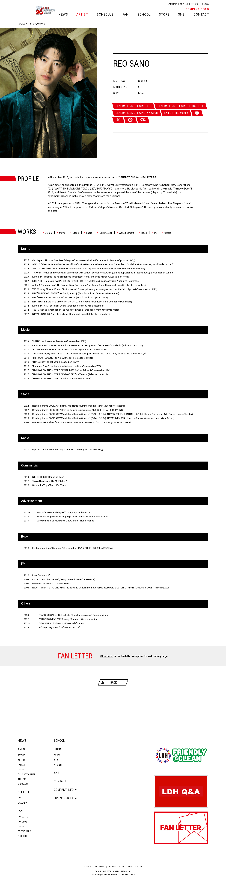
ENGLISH (184, 4)
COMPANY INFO (197, 9)
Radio (88, 233)
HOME (21, 24)
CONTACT (201, 14)
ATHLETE (22, 779)
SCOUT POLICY (135, 867)
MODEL (21, 769)
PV (154, 233)
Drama (47, 233)
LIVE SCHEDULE (65, 798)
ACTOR (21, 760)
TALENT (21, 765)
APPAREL (57, 760)
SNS (181, 14)
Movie (60, 233)
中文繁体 (205, 4)
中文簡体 (194, 4)
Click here (106, 656)
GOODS (57, 755)
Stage (74, 233)
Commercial (104, 233)
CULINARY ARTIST (26, 774)
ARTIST (82, 14)
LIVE (20, 798)
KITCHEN (58, 765)
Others (166, 233)
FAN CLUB (22, 822)
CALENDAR (23, 803)
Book (143, 233)
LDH (26, 10)
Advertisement (125, 233)
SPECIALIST (23, 784)
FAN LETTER (23, 817)
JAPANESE (172, 4)
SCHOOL (143, 14)
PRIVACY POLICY (116, 867)
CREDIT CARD (24, 831)
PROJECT (22, 836)
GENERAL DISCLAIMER (94, 867)
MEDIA (21, 826)
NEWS (63, 14)
